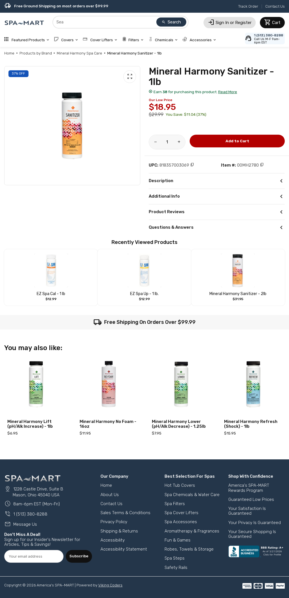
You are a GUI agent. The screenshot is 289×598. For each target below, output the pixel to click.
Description (217, 181)
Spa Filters (175, 503)
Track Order (248, 6)
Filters (133, 40)
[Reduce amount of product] (155, 142)
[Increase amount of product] (178, 142)
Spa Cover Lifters (181, 512)
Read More (227, 92)
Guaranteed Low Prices (251, 499)
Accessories (200, 40)
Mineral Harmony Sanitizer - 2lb (237, 293)
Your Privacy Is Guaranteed (254, 522)
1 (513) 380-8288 (25, 514)
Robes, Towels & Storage (189, 549)
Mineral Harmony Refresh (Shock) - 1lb (250, 424)
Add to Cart (237, 141)
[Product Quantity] (167, 142)
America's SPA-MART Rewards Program (248, 488)
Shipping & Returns (119, 531)
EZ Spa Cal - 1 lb (51, 293)
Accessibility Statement (123, 549)
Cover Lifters (100, 40)
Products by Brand (35, 53)
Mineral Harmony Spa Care (79, 53)
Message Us (20, 524)
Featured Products (27, 40)
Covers (66, 40)
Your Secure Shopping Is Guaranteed (252, 534)
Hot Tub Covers (180, 485)
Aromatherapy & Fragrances (192, 531)
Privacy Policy (113, 521)
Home (9, 53)
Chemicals (163, 40)
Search (171, 22)
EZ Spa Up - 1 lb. (144, 293)
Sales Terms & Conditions (125, 512)
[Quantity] (167, 142)
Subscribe (78, 556)
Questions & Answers (217, 228)
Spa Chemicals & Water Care (192, 494)
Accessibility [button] (112, 540)
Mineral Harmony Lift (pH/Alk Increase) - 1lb (30, 424)
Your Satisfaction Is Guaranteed (247, 511)
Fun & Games (178, 540)
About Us (109, 494)
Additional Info (217, 196)
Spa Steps (175, 558)
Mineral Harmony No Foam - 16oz (108, 424)
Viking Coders (110, 585)
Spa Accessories (181, 521)
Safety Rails (176, 567)
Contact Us (275, 6)
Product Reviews (217, 212)
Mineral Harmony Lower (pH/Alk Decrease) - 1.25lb (179, 424)
